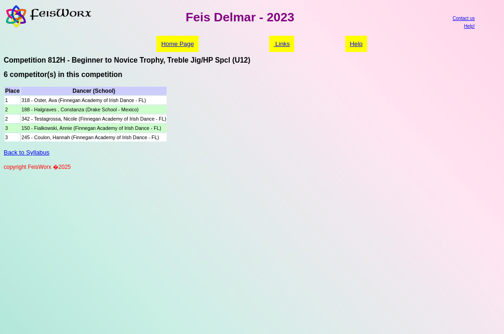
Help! (469, 26)
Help (356, 43)
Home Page (177, 43)
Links (282, 43)
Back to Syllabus (27, 152)
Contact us (463, 18)
